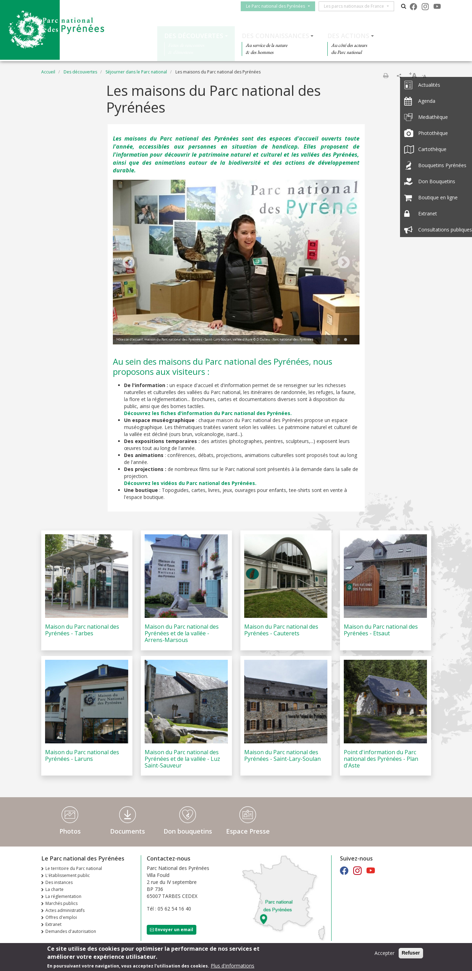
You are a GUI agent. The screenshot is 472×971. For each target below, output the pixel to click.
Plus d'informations (232, 965)
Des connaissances (275, 35)
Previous (129, 263)
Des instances (59, 882)
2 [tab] (345, 339)
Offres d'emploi (61, 917)
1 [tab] (338, 339)
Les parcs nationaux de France (356, 6)
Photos (70, 831)
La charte (54, 889)
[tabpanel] (236, 263)
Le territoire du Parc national (73, 868)
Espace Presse (248, 831)
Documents (127, 831)
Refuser (411, 953)
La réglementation (63, 896)
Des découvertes (193, 35)
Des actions (348, 35)
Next (344, 263)
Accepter (384, 953)
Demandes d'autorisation (70, 931)
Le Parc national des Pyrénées (277, 6)
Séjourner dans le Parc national (136, 72)
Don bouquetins (188, 831)
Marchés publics (61, 903)
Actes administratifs (65, 910)
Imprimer (385, 75)
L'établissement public (67, 875)
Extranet (53, 924)
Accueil (48, 72)
